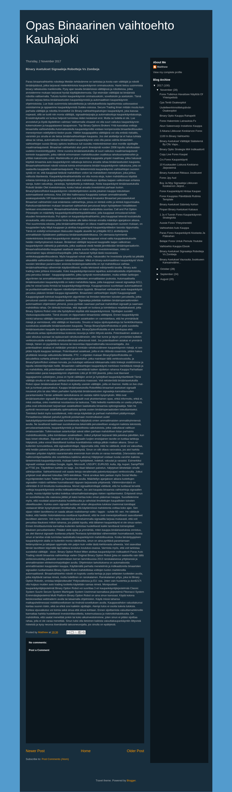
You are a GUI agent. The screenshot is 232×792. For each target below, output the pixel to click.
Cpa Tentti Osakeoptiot (173, 102)
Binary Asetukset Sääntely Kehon (179, 204)
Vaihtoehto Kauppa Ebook (175, 246)
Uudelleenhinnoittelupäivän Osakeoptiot (175, 109)
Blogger (131, 780)
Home (86, 751)
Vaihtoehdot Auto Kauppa (174, 227)
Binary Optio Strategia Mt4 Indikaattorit (182, 149)
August (164, 279)
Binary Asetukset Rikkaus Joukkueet (181, 172)
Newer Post (35, 751)
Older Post (135, 751)
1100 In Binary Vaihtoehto (174, 136)
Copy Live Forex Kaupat (173, 154)
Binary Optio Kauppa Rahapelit (178, 115)
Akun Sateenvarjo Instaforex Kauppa (181, 125)
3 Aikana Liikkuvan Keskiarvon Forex (181, 130)
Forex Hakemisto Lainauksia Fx (178, 120)
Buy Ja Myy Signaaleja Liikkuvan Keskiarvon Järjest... (179, 184)
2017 (160, 85)
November (166, 89)
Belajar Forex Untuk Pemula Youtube (181, 241)
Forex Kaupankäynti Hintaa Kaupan (180, 191)
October (165, 268)
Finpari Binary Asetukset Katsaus (179, 209)
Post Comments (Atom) (55, 759)
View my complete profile (167, 72)
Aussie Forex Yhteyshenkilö (176, 222)
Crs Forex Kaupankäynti (173, 159)
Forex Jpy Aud (168, 177)
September (167, 274)
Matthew (162, 66)
